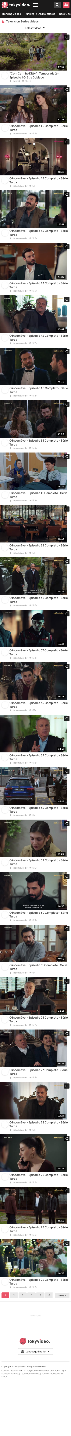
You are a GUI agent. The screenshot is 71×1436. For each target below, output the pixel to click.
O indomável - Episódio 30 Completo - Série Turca (38, 952)
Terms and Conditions (49, 1424)
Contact (5, 1424)
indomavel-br (18, 138)
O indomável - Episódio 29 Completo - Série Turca (38, 1062)
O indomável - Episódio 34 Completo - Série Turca (38, 843)
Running (29, 13)
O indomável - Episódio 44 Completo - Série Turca (38, 241)
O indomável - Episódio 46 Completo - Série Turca (38, 132)
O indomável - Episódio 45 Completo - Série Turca (38, 187)
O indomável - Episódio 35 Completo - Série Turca (38, 734)
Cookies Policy (56, 1427)
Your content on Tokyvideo (24, 1424)
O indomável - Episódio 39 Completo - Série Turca (38, 460)
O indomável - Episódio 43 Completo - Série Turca (38, 296)
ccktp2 (14, 83)
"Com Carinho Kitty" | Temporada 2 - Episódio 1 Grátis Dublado (34, 77)
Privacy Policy (41, 1427)
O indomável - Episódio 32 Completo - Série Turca (38, 898)
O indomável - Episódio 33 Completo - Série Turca (38, 788)
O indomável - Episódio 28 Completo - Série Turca (38, 1171)
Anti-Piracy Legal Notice (21, 1427)
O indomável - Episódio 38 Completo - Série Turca (38, 570)
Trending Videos (11, 13)
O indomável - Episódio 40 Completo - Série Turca (38, 406)
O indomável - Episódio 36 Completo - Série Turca (38, 624)
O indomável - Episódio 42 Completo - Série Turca (38, 351)
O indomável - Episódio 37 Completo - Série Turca (38, 679)
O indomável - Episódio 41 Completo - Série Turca (38, 515)
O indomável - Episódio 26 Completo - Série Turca (38, 1226)
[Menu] (35, 5)
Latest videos (35, 28)
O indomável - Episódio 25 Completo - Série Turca (38, 1280)
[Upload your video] (66, 5)
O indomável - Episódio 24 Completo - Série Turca (38, 1335)
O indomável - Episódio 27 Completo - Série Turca (38, 1116)
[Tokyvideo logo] (16, 5)
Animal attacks (46, 13)
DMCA (4, 1430)
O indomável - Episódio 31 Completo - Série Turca (38, 1007)
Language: (35, 1405)
